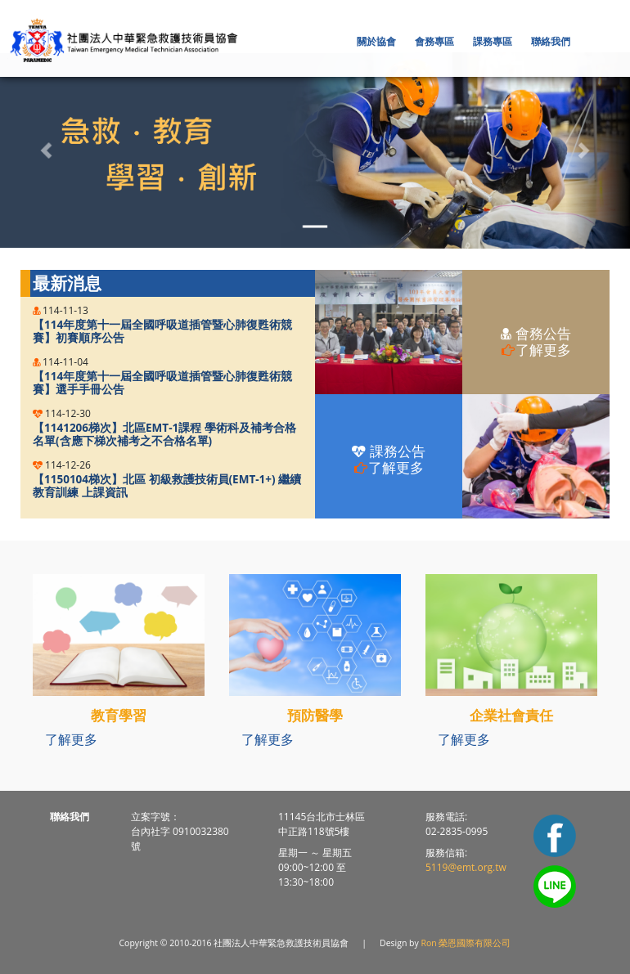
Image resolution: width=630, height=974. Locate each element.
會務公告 (535, 341)
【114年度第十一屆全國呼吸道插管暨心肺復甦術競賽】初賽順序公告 (162, 331)
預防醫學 (315, 715)
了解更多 (71, 739)
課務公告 (388, 459)
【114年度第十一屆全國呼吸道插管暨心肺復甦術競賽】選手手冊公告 (162, 383)
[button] (378, 41)
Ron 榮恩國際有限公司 (466, 943)
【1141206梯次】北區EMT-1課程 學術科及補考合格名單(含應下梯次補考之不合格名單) (164, 434)
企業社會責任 (511, 715)
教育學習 (118, 715)
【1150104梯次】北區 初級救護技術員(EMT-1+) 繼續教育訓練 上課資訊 (167, 486)
